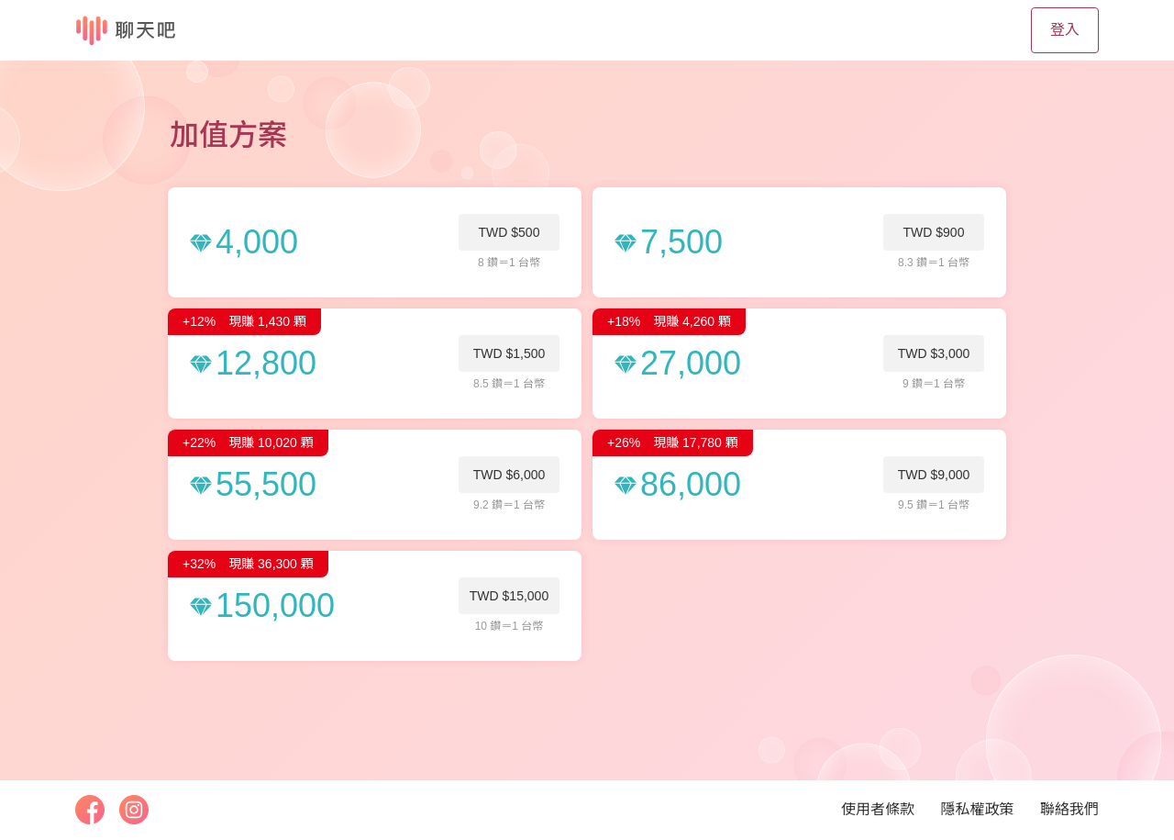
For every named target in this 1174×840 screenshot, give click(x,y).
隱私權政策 (977, 809)
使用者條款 (877, 809)
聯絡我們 (1069, 809)
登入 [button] (1065, 30)
